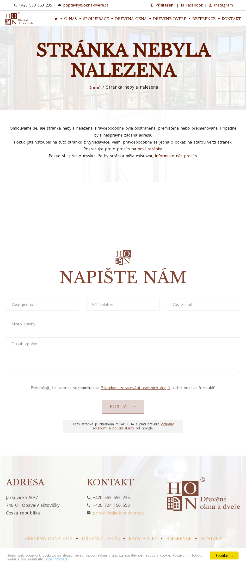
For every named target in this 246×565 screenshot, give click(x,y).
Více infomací (72, 559)
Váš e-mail (182, 497)
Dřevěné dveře (169, 19)
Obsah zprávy (24, 536)
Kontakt (231, 19)
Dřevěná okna (131, 19)
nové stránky (150, 148)
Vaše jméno (23, 497)
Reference (203, 19)
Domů (94, 87)
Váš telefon (103, 497)
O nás (70, 19)
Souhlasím (224, 555)
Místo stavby (24, 516)
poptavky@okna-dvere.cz (85, 5)
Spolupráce (96, 19)
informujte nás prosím (176, 155)
